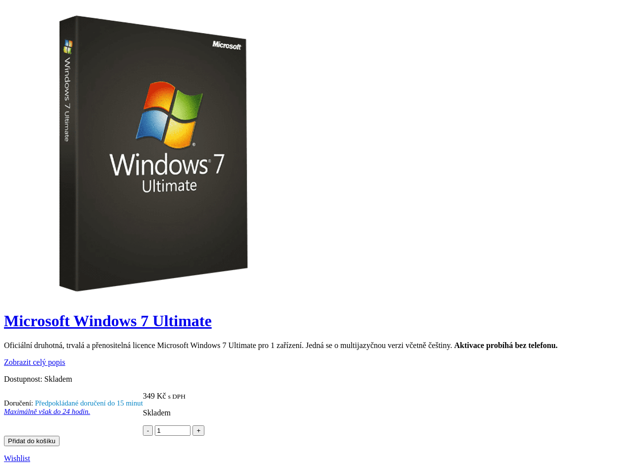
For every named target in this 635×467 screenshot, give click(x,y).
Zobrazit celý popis (34, 362)
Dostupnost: (23, 379)
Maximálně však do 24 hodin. (47, 411)
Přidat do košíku (32, 441)
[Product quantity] (172, 430)
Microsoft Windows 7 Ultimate (108, 321)
